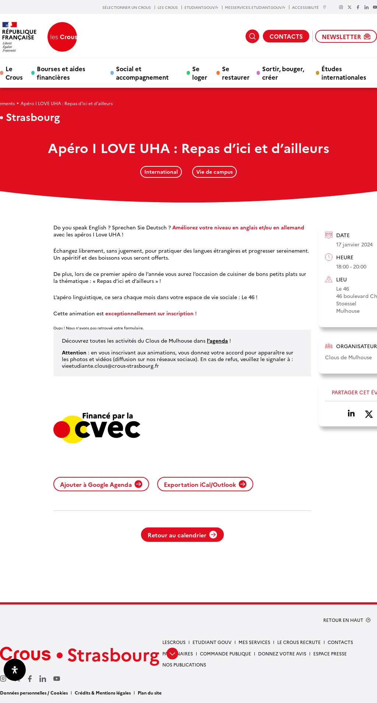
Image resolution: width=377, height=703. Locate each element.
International (161, 171)
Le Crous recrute (299, 642)
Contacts (340, 642)
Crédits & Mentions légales (103, 692)
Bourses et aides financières (61, 72)
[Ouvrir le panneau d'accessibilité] (15, 670)
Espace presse (330, 653)
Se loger (199, 72)
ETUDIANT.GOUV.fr (201, 7)
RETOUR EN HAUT (343, 620)
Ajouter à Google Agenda (101, 484)
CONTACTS (286, 36)
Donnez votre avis (282, 653)
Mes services (254, 642)
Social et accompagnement (142, 72)
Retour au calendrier (182, 535)
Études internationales (343, 72)
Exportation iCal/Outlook (205, 484)
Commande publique (225, 653)
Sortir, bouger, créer (283, 72)
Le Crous (14, 72)
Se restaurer (236, 72)
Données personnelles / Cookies (34, 692)
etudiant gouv (212, 642)
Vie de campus (214, 171)
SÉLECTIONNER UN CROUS (126, 7)
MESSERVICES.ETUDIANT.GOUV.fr (255, 7)
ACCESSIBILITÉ (309, 7)
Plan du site (150, 692)
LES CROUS (168, 7)
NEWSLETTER (346, 36)
